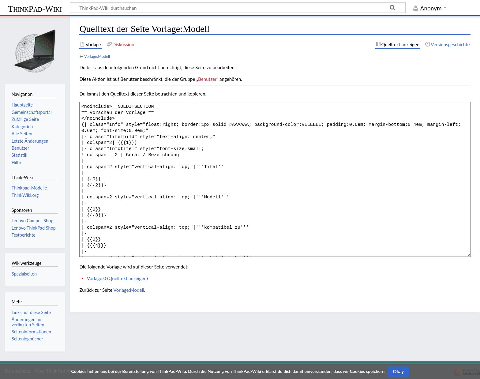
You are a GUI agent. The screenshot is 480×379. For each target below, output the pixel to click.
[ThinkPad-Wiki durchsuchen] (237, 8)
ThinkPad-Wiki (35, 8)
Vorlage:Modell (97, 56)
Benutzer (207, 79)
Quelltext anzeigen (127, 278)
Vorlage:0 (96, 278)
